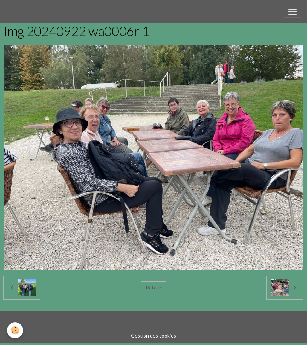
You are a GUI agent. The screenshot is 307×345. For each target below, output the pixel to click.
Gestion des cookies (153, 336)
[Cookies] (15, 330)
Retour (153, 287)
